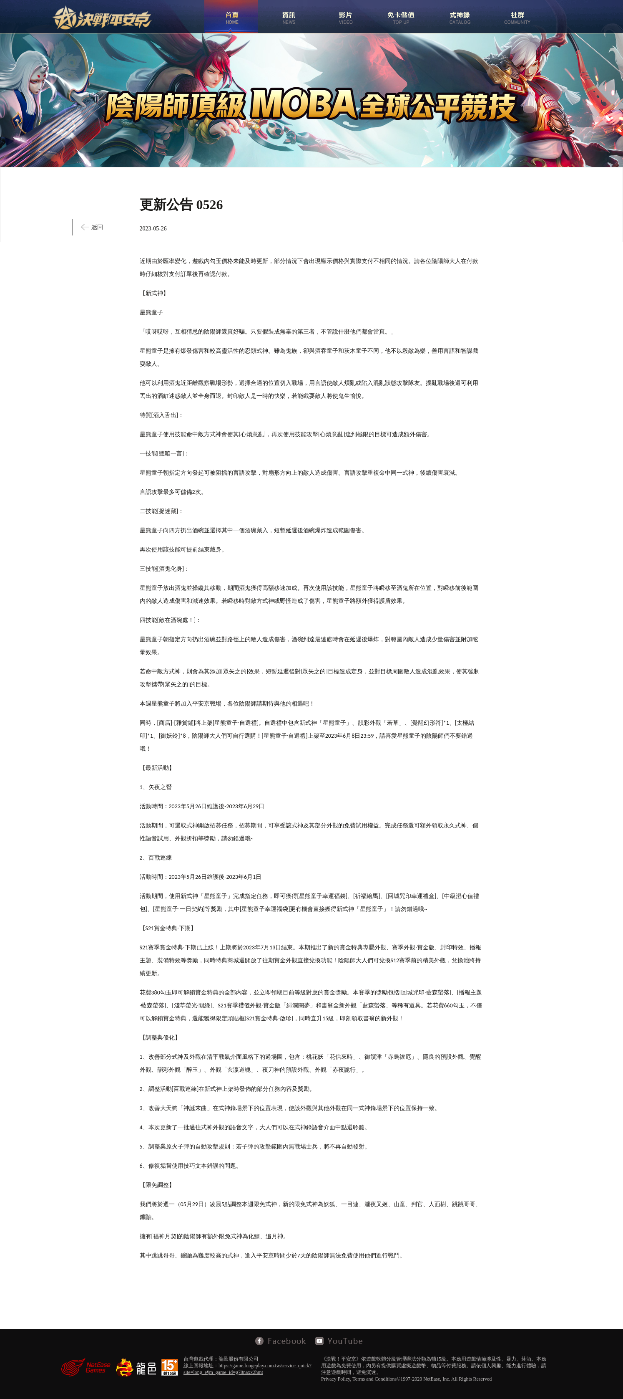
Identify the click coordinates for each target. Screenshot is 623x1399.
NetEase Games (86, 1367)
